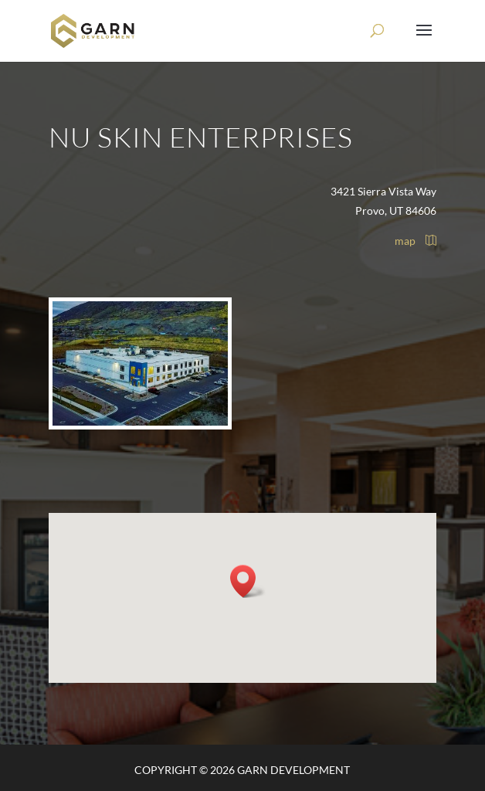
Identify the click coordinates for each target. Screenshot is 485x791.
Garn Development (293, 769)
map (415, 240)
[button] (248, 581)
